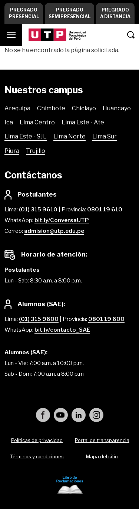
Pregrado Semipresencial (69, 13)
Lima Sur (104, 136)
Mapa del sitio (102, 456)
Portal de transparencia (102, 440)
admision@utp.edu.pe (54, 231)
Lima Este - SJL (25, 136)
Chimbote (51, 108)
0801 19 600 (106, 319)
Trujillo (35, 150)
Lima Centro (37, 122)
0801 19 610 (104, 209)
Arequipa (17, 108)
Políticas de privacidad (37, 440)
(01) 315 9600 (39, 319)
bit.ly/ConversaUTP (61, 220)
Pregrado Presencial (24, 13)
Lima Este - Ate (83, 122)
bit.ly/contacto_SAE (62, 330)
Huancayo (117, 108)
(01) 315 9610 (38, 209)
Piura (11, 150)
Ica (8, 122)
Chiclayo (84, 108)
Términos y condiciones (37, 456)
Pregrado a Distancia (115, 13)
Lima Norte (69, 136)
